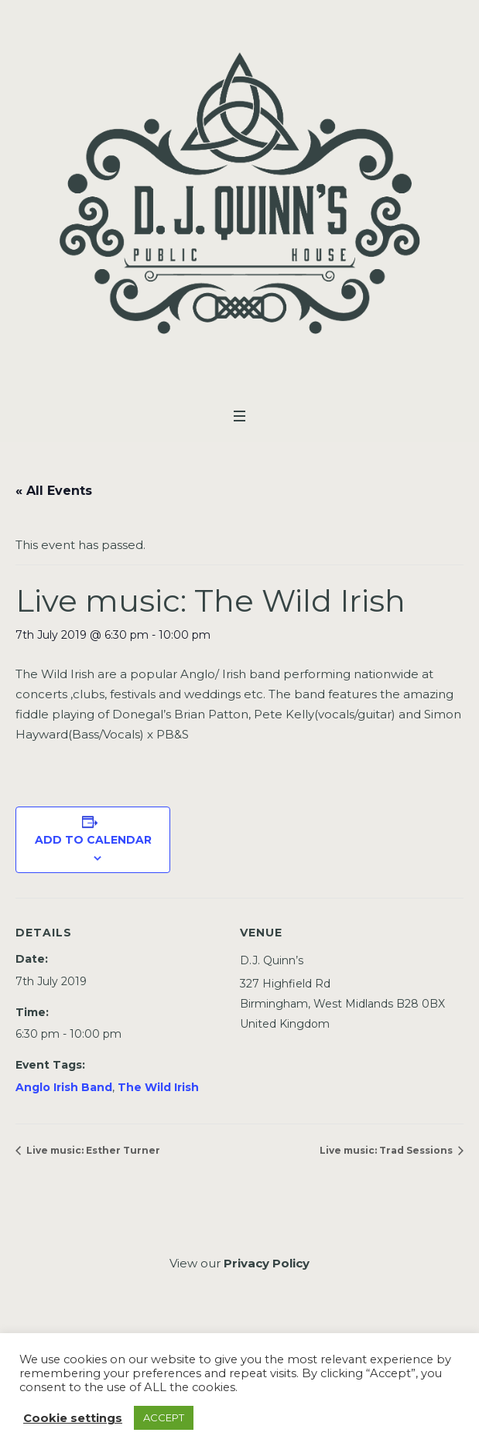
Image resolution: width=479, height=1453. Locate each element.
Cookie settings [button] (72, 1418)
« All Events (53, 490)
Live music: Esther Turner (92, 1150)
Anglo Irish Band (63, 1087)
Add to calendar (93, 840)
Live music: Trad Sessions (387, 1150)
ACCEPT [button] (163, 1417)
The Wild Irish (158, 1087)
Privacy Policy (267, 1263)
